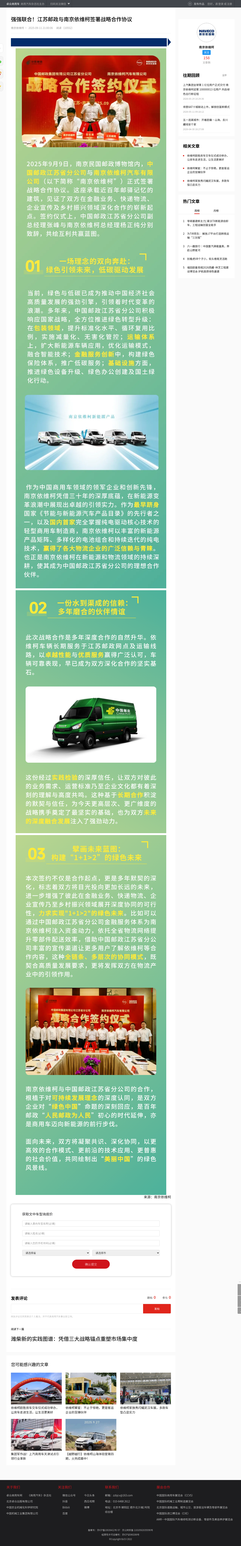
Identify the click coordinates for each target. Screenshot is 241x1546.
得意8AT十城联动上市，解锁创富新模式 (206, 107)
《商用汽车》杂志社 (39, 1495)
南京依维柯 (17, 28)
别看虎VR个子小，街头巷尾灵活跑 (207, 259)
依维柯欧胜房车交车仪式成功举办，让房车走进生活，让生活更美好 (208, 157)
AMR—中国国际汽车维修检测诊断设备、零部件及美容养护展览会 (194, 1519)
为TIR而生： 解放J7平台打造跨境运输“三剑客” (208, 235)
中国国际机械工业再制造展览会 (174, 1501)
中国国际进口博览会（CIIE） (173, 1513)
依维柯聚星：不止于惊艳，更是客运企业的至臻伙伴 (208, 170)
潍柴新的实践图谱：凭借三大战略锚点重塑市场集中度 (74, 1338)
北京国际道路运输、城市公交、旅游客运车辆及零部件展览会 (192, 1507)
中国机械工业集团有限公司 (22, 1513)
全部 (224, 75)
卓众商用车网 (14, 1495)
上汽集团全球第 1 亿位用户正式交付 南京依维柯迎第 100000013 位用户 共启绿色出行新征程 (206, 89)
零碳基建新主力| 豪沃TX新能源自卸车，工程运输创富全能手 (207, 223)
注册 (229, 4)
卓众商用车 (13, 4)
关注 (206, 52)
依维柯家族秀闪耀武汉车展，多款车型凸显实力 (208, 183)
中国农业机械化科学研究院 (22, 1507)
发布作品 (199, 4)
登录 (220, 4)
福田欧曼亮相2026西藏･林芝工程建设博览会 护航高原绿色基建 (208, 269)
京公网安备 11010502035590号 (137, 1530)
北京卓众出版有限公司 (19, 1501)
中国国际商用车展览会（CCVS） (175, 1495)
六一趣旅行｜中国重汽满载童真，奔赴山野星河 (208, 248)
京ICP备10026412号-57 (109, 1530)
